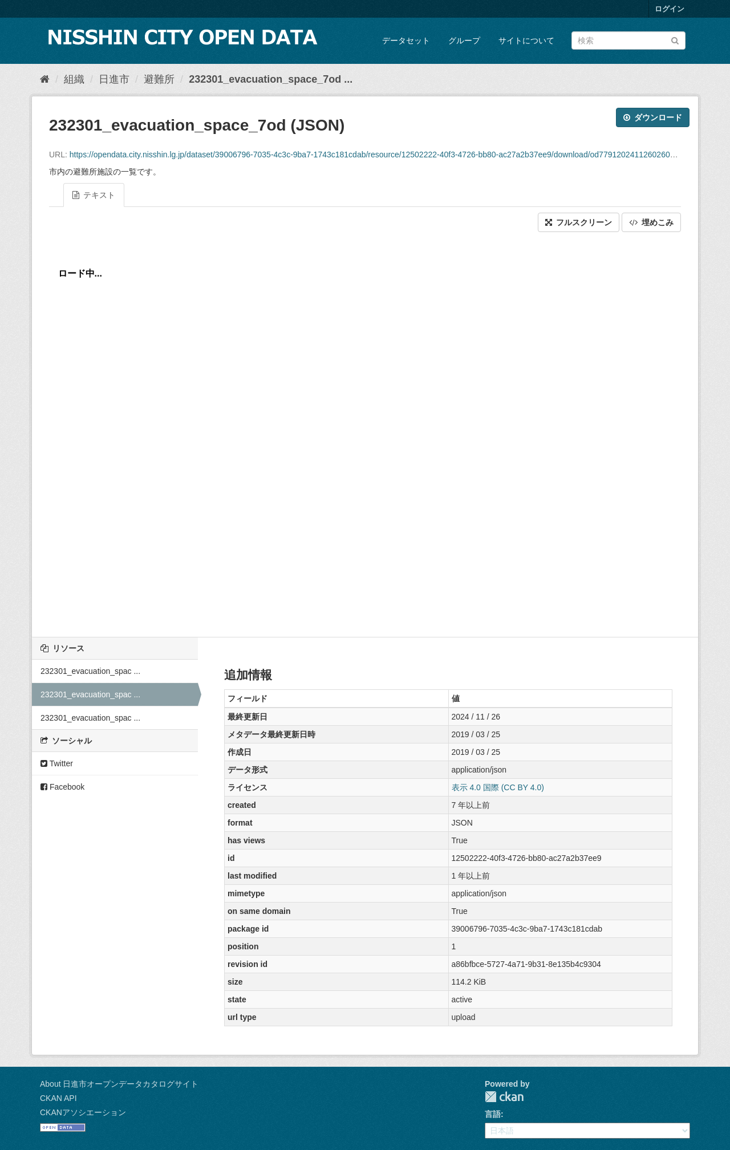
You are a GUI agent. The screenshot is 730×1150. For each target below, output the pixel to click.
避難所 (159, 79)
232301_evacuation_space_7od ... (270, 79)
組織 (74, 79)
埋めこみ (651, 222)
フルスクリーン (578, 222)
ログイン (669, 9)
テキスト (93, 195)
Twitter (56, 763)
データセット (406, 40)
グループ (464, 40)
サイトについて (526, 40)
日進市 (114, 79)
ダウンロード (652, 117)
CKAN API (58, 1098)
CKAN (504, 1097)
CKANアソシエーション (83, 1112)
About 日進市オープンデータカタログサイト (119, 1083)
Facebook (62, 786)
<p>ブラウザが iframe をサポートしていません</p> (365, 431)
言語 (493, 1114)
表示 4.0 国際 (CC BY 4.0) (498, 787)
